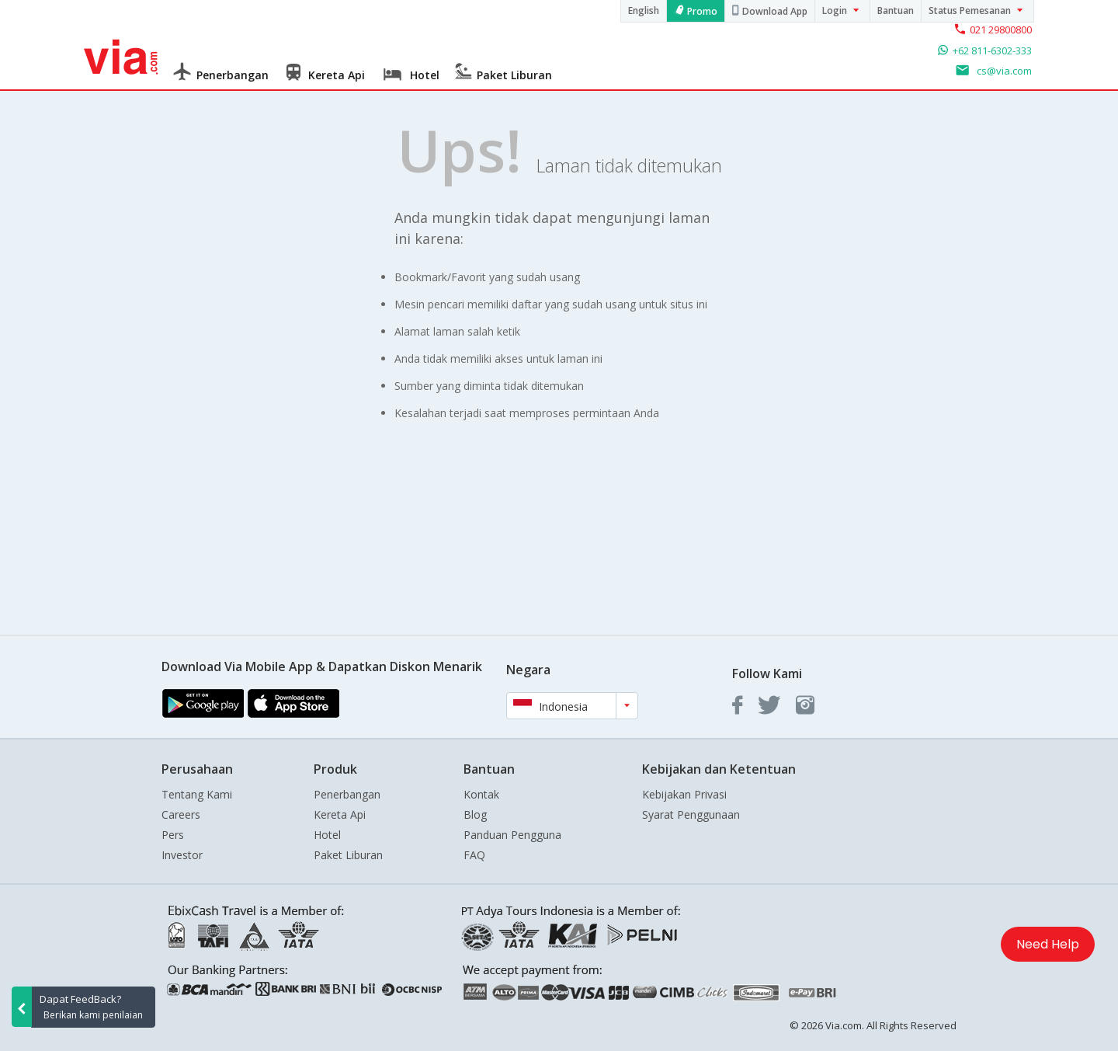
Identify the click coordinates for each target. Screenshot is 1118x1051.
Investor (182, 854)
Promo (702, 11)
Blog (475, 814)
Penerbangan (347, 794)
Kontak (481, 794)
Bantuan (895, 10)
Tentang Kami (196, 794)
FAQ (474, 854)
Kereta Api (340, 814)
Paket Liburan (348, 854)
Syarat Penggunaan (691, 814)
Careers (180, 814)
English (643, 10)
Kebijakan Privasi (684, 794)
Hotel (327, 834)
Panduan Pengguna (512, 834)
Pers (172, 834)
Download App (774, 11)
